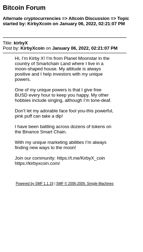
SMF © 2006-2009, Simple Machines (85, 184)
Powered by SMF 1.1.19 (34, 184)
